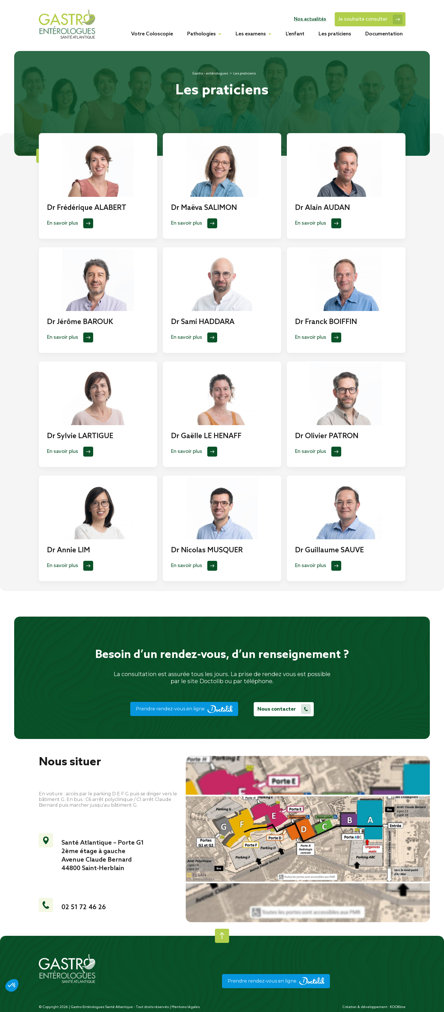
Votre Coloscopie (152, 34)
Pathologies (201, 34)
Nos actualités (310, 19)
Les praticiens (335, 34)
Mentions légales (186, 1007)
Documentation (384, 34)
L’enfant (295, 34)
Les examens (251, 34)
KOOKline (397, 1007)
